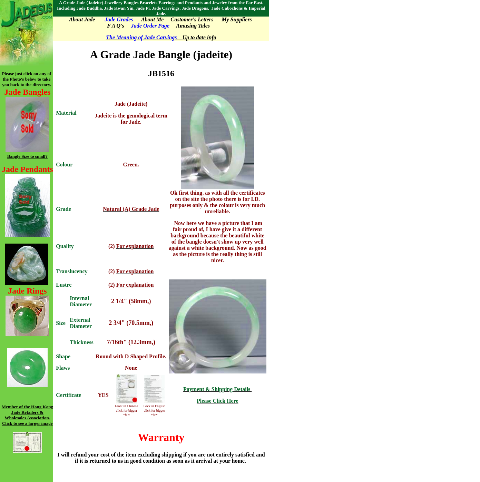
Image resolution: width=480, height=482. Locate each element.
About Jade (82, 19)
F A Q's (115, 26)
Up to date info (196, 37)
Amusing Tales (193, 26)
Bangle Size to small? (27, 156)
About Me (152, 19)
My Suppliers (237, 19)
